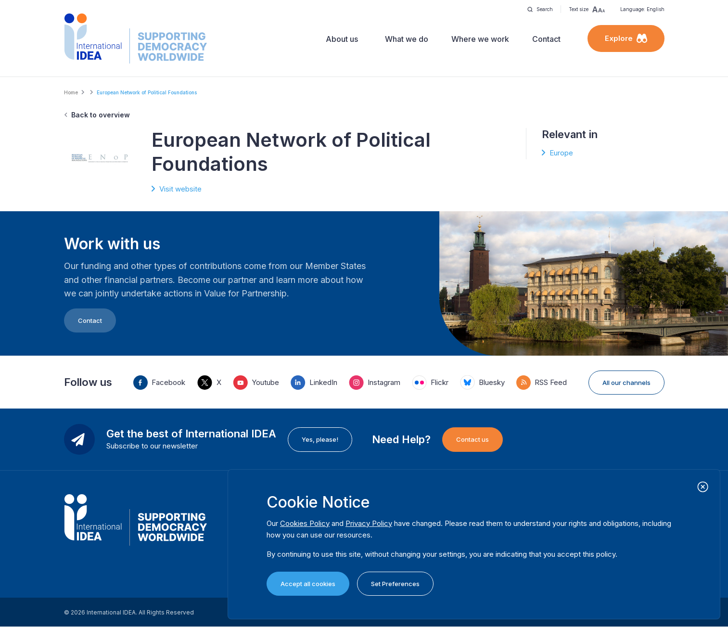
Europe (561, 152)
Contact (546, 39)
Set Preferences (395, 584)
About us (342, 39)
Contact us (472, 439)
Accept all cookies (308, 584)
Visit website (180, 188)
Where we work (480, 39)
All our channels (626, 382)
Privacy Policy (368, 523)
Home (71, 92)
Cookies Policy (305, 523)
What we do (406, 39)
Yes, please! (320, 439)
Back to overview (100, 115)
